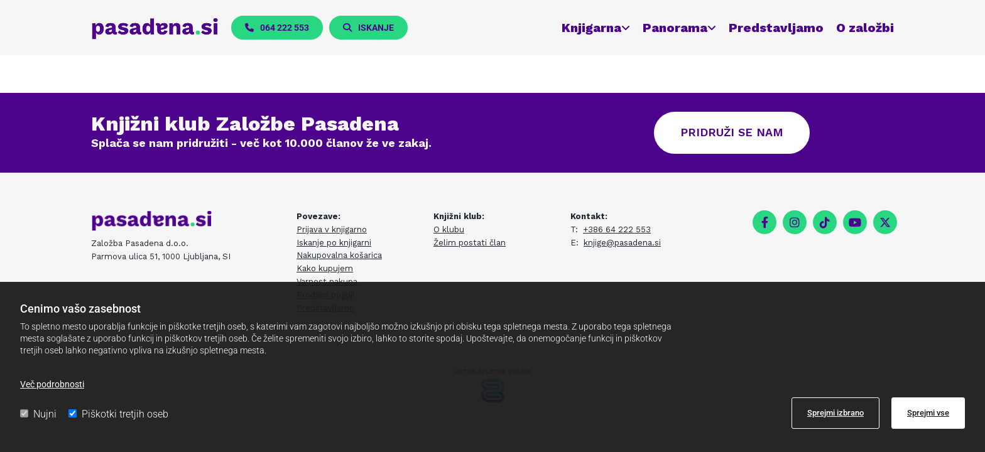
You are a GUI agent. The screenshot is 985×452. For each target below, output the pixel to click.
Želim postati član (469, 242)
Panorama (675, 27)
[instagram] (794, 222)
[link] (589, 28)
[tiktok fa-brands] (824, 222)
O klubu (448, 229)
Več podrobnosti (52, 384)
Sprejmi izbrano (835, 412)
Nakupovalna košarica (339, 255)
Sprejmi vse (928, 412)
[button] (277, 28)
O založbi (865, 27)
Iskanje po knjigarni (334, 242)
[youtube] (855, 222)
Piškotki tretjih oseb (118, 414)
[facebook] (764, 222)
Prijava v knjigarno (332, 229)
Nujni (38, 414)
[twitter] (885, 222)
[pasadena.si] (155, 29)
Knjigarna (591, 27)
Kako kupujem (325, 268)
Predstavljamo (776, 27)
